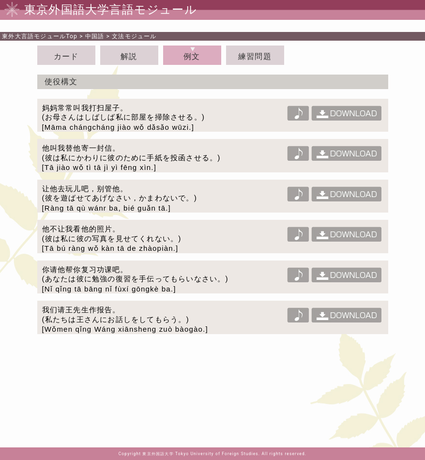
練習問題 (255, 56)
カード (66, 56)
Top (39, 36)
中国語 (95, 36)
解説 (129, 56)
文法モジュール (134, 36)
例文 (191, 56)
